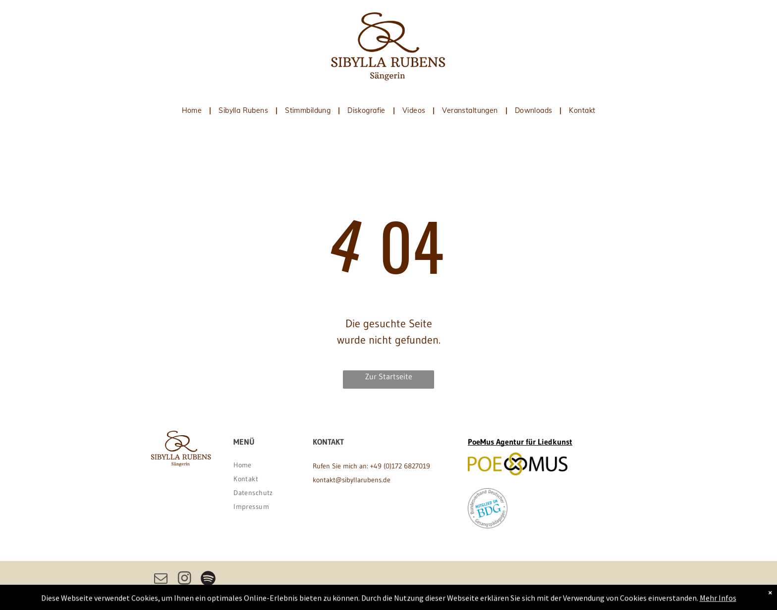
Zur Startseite (388, 376)
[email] (160, 579)
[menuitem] (193, 110)
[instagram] (184, 579)
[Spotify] (208, 579)
